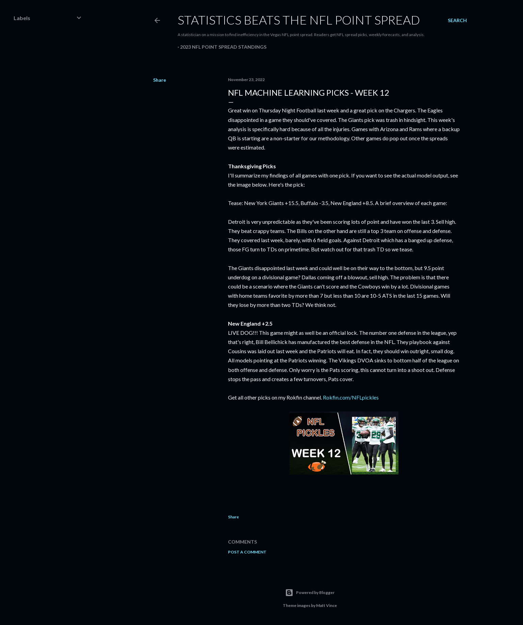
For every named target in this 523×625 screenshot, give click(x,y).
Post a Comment (247, 551)
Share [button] (159, 80)
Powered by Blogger (309, 593)
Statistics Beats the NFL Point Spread (299, 19)
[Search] (457, 20)
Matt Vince (326, 605)
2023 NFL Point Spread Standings (223, 47)
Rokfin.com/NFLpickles (351, 397)
